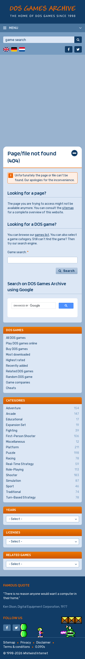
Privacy (26, 642)
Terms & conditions (16, 647)
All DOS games (16, 338)
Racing (42, 458)
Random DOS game (19, 377)
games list (42, 235)
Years (11, 510)
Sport (42, 486)
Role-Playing (42, 470)
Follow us (12, 617)
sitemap (68, 208)
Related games (18, 555)
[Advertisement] (42, 97)
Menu (13, 28)
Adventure (42, 408)
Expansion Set (42, 425)
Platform (42, 447)
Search (69, 271)
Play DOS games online (21, 343)
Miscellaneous (42, 442)
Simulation (42, 481)
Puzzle (42, 453)
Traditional (42, 492)
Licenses (13, 532)
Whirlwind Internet (35, 653)
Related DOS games (19, 371)
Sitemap (9, 642)
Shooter (42, 475)
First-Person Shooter (42, 436)
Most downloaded (18, 354)
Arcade (42, 414)
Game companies (18, 382)
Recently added (17, 366)
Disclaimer (43, 642)
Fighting (42, 431)
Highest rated (15, 360)
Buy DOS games (17, 349)
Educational (42, 419)
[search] (33, 306)
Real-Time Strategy (42, 464)
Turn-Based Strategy (42, 497)
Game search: (17, 252)
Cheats (11, 388)
